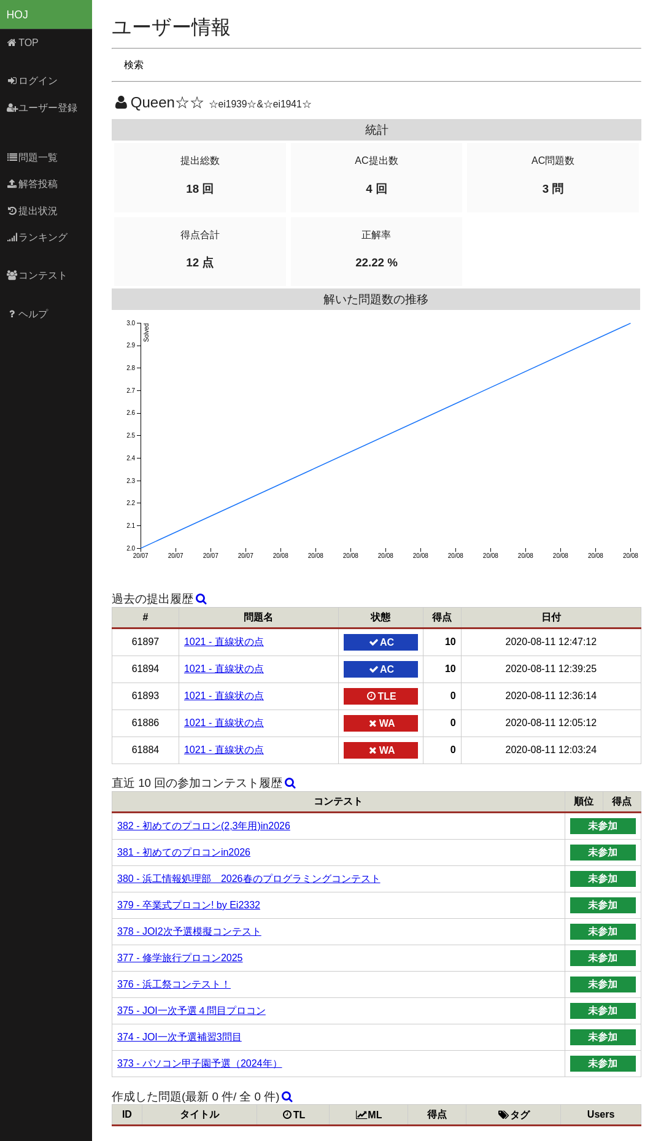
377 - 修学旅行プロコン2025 (180, 958)
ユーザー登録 (42, 107)
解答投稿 (32, 184)
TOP (22, 42)
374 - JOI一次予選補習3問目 (179, 1037)
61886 (146, 722)
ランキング (37, 237)
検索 (134, 65)
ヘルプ (27, 314)
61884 (146, 750)
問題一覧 (32, 157)
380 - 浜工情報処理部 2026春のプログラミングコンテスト (249, 878)
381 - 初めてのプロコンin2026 (183, 852)
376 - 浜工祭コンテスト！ (174, 984)
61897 (146, 641)
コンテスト (37, 275)
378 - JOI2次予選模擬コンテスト (189, 931)
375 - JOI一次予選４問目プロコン (191, 1010)
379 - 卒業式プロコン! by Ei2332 (188, 905)
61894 (146, 668)
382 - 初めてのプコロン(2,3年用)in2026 (203, 826)
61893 (146, 695)
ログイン (32, 80)
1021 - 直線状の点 (224, 641)
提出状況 (32, 211)
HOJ (17, 15)
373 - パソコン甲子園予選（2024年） (199, 1063)
